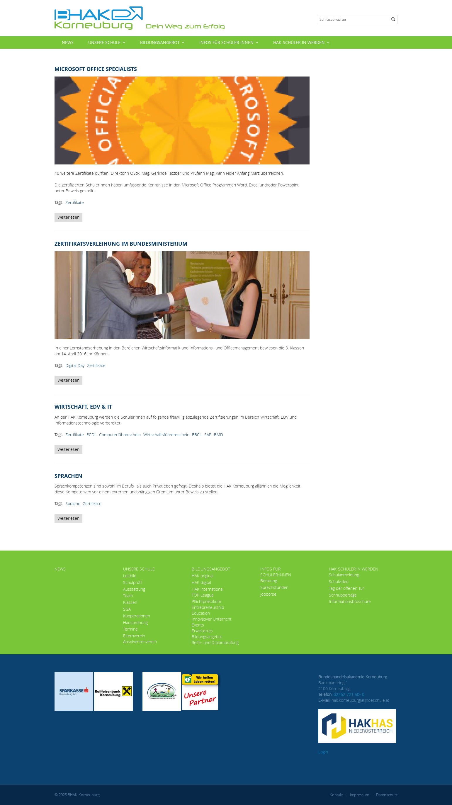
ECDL (91, 434)
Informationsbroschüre (350, 601)
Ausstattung (134, 589)
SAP (207, 434)
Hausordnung (135, 622)
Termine (130, 629)
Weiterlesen (69, 218)
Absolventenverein (140, 641)
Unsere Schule (104, 42)
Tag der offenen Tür (346, 588)
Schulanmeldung (344, 575)
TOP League (203, 595)
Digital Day (74, 365)
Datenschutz (386, 794)
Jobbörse (268, 594)
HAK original (202, 575)
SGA (127, 609)
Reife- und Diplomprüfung (215, 642)
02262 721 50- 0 (349, 694)
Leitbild (129, 575)
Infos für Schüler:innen (226, 42)
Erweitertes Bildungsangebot (207, 633)
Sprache (72, 503)
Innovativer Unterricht (212, 619)
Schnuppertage (343, 595)
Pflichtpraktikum (206, 601)
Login (323, 752)
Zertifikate (74, 202)
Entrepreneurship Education (208, 610)
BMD (218, 434)
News (68, 42)
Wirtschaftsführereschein (166, 434)
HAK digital (201, 582)
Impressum (359, 794)
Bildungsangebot (160, 42)
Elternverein (134, 635)
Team (128, 595)
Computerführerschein (120, 434)
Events (198, 625)
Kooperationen (136, 616)
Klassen (130, 602)
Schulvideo (339, 581)
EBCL (197, 434)
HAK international (207, 589)
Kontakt (336, 794)
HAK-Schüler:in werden (299, 42)
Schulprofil (132, 582)
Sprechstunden (274, 587)
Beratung (268, 580)
